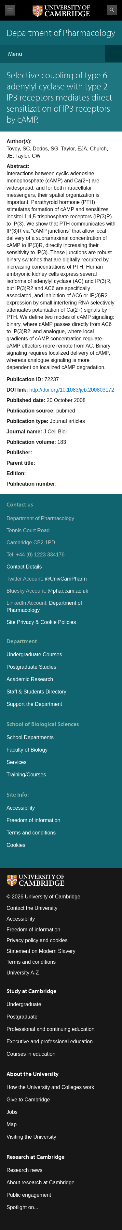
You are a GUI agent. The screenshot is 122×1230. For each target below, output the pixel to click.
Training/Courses (26, 774)
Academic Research (30, 679)
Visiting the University (31, 1137)
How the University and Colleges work (50, 1087)
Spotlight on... (22, 1207)
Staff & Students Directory (36, 691)
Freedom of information (33, 820)
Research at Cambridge (35, 1156)
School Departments (30, 737)
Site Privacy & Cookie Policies (41, 622)
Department (22, 641)
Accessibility (21, 808)
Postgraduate (22, 1017)
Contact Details (24, 566)
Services (16, 762)
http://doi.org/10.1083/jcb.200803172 (71, 390)
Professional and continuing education (50, 1029)
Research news (24, 1170)
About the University (33, 1074)
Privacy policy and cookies (37, 940)
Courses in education (31, 1054)
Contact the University (32, 908)
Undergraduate (24, 1004)
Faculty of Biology (27, 750)
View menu (10, 10)
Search (112, 10)
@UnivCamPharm (66, 579)
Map (12, 1124)
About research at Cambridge (41, 1182)
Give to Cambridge (28, 1099)
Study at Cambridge (31, 991)
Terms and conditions (31, 832)
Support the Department (34, 704)
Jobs (12, 1112)
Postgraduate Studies (31, 667)
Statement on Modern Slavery (41, 951)
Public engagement (29, 1195)
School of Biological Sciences (43, 724)
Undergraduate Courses (34, 654)
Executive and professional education (50, 1041)
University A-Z (23, 972)
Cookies (16, 845)
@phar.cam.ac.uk (67, 591)
